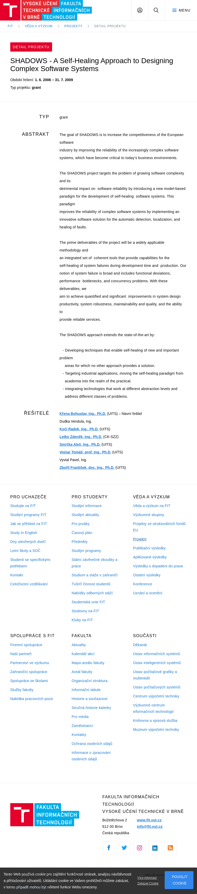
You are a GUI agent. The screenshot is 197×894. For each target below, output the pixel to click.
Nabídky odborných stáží (92, 593)
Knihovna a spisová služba (155, 720)
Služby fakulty (21, 690)
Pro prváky (81, 524)
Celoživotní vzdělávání (29, 584)
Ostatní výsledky (147, 575)
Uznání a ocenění (147, 593)
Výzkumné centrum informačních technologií (153, 708)
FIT (10, 26)
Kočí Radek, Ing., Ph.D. (79, 429)
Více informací (147, 878)
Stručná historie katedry (91, 708)
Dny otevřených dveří (28, 542)
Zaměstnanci (82, 726)
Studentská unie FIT (88, 602)
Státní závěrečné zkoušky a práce (94, 563)
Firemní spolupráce (26, 645)
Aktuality (79, 645)
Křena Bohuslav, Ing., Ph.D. (83, 414)
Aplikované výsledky (150, 557)
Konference (142, 584)
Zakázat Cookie (148, 883)
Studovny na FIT (85, 611)
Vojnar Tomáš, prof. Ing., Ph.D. (85, 452)
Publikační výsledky (149, 548)
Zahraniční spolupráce (28, 672)
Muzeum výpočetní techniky (156, 729)
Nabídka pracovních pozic (31, 699)
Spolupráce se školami (29, 681)
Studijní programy (86, 551)
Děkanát (140, 645)
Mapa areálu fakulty (88, 663)
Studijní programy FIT (28, 515)
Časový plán (82, 533)
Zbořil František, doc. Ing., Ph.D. (87, 467)
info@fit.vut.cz (150, 826)
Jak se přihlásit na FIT (28, 524)
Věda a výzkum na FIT (152, 506)
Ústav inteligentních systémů (157, 663)
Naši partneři (21, 654)
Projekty (140, 539)
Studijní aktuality (85, 515)
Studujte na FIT (23, 506)
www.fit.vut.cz (149, 820)
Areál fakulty (82, 672)
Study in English (23, 533)
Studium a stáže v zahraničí (95, 575)
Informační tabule (86, 690)
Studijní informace (87, 506)
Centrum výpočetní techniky (156, 696)
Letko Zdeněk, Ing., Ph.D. (81, 437)
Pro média (80, 717)
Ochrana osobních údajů (92, 744)
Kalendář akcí (83, 654)
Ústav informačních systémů (156, 654)
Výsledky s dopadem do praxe (158, 566)
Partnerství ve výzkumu (29, 663)
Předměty (79, 542)
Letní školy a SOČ (25, 551)
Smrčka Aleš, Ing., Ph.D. (80, 444)
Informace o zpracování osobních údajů (91, 756)
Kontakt (16, 575)
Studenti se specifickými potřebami (30, 563)
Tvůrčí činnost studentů (91, 584)
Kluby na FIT (82, 620)
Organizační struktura (89, 681)
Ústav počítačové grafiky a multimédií (155, 675)
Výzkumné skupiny (148, 515)
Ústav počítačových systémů (157, 687)
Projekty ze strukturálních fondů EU (159, 527)
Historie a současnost (89, 699)
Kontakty (79, 735)
